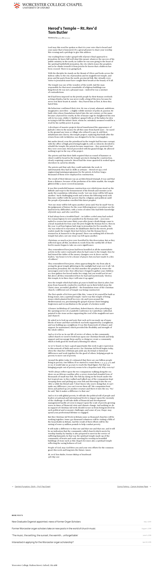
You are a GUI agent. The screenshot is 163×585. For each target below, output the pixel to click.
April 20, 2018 (147, 542)
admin (60, 38)
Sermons (67, 38)
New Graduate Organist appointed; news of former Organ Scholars (46, 521)
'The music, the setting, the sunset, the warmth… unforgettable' (45, 535)
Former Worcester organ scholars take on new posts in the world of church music (54, 528)
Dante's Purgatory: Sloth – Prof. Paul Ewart (32, 486)
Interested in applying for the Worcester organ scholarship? (43, 542)
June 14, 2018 (147, 535)
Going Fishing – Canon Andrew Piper (132, 486)
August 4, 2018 (146, 529)
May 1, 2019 (147, 522)
